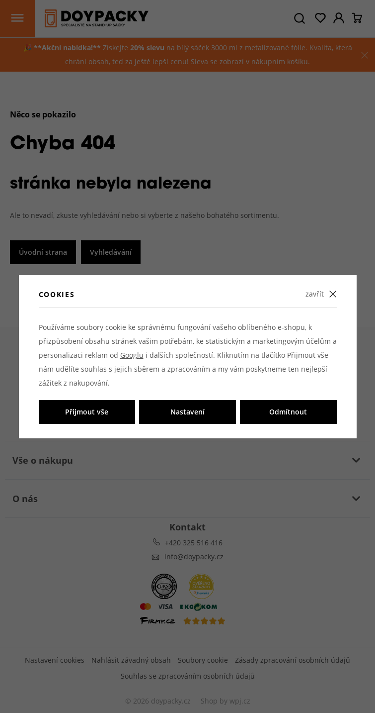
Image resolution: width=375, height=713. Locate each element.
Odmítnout (288, 411)
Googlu (132, 355)
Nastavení (187, 411)
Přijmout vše (86, 411)
